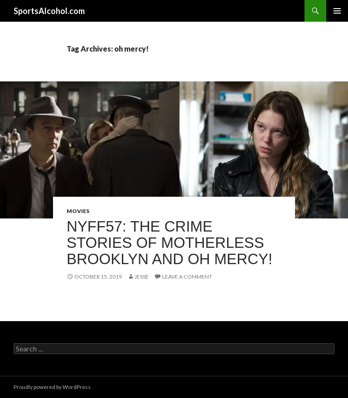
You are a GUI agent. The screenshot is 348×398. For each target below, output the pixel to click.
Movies (78, 211)
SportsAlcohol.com (49, 11)
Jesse (142, 276)
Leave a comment (187, 276)
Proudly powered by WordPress (52, 387)
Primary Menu (337, 11)
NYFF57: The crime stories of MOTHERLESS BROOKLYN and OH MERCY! (169, 242)
